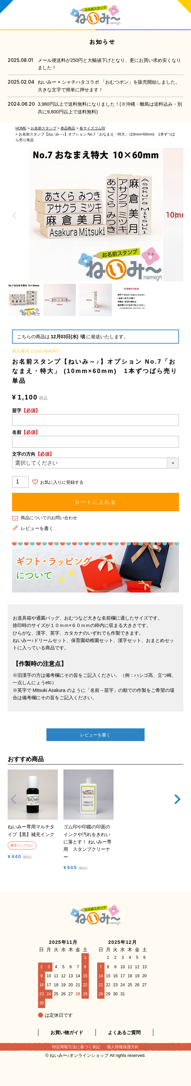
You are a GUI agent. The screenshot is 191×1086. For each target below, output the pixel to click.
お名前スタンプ (43, 128)
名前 (26, 432)
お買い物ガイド (66, 1032)
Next (176, 215)
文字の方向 (33, 454)
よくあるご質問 (124, 1032)
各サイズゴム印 (92, 128)
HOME (20, 128)
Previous (14, 215)
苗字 (26, 410)
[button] (14, 806)
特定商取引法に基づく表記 (76, 1047)
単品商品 (67, 128)
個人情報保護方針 (123, 1047)
